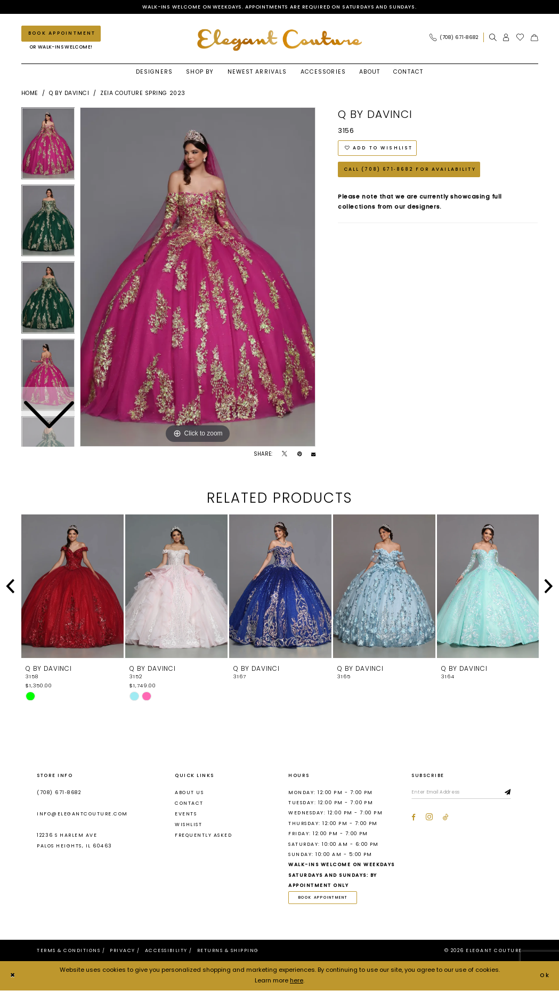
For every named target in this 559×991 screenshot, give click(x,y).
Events (186, 814)
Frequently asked (203, 836)
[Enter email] (463, 793)
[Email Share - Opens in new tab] (313, 455)
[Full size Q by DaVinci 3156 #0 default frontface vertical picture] (197, 277)
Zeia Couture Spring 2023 (142, 94)
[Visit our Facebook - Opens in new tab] (413, 817)
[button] (506, 37)
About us (189, 792)
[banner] (279, 40)
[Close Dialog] (13, 977)
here (296, 981)
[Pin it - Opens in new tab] (299, 454)
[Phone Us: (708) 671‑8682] (453, 37)
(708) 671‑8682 (59, 792)
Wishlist (188, 825)
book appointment (325, 898)
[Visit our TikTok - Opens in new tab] (446, 817)
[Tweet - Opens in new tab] (284, 454)
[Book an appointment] (61, 34)
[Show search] (493, 37)
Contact (189, 803)
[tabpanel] (197, 277)
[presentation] (72, 587)
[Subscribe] (512, 793)
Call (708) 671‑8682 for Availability (410, 171)
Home (29, 94)
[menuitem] (456, 37)
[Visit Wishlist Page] (520, 37)
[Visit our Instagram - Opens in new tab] (429, 818)
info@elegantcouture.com (82, 814)
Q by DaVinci (69, 94)
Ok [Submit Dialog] (544, 976)
